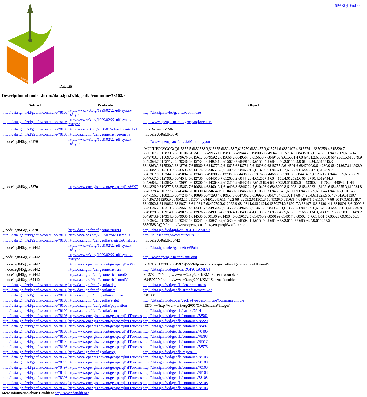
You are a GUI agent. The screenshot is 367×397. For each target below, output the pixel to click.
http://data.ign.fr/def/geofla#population (97, 305)
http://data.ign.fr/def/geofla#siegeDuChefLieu (102, 240)
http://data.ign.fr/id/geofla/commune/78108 (35, 112)
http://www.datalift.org (72, 393)
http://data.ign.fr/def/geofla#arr (91, 290)
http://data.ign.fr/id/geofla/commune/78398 (175, 336)
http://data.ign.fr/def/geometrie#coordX (98, 274)
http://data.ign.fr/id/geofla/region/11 (170, 352)
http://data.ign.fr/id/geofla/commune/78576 (175, 347)
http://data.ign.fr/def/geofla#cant (92, 311)
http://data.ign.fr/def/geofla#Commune (172, 112)
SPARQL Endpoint (349, 6)
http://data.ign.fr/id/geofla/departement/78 (174, 285)
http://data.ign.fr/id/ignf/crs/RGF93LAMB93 (176, 230)
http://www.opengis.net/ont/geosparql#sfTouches (105, 316)
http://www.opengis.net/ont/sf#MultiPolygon (176, 142)
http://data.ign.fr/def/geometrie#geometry (99, 134)
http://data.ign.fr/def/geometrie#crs (94, 230)
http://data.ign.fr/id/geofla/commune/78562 (175, 316)
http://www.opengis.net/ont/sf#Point (170, 257)
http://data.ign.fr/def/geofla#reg (92, 352)
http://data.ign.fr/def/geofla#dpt (92, 285)
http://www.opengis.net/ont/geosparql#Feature (177, 122)
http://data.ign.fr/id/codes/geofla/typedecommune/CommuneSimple (193, 300)
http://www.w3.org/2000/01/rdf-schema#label (102, 129)
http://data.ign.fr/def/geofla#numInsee (96, 295)
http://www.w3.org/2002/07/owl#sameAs (99, 235)
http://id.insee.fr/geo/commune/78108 (171, 235)
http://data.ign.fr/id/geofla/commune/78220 (175, 321)
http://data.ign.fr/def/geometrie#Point (171, 248)
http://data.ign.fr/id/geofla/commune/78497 (175, 326)
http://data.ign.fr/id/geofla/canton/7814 (172, 311)
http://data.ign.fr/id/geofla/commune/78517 (175, 342)
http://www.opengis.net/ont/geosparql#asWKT (103, 187)
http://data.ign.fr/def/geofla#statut (93, 300)
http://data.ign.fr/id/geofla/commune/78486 (175, 331)
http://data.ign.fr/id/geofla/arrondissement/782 (177, 290)
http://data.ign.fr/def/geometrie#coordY (98, 280)
